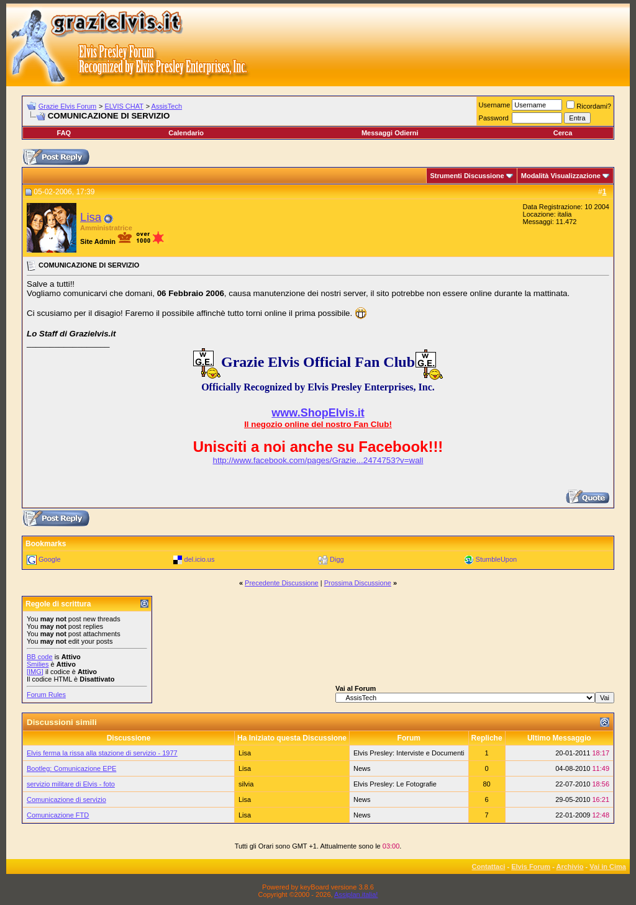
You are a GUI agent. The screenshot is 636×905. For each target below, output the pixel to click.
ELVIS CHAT (123, 106)
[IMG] (35, 671)
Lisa (90, 216)
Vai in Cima (607, 866)
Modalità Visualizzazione (561, 175)
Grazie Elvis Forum (68, 106)
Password (494, 118)
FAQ (64, 133)
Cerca (563, 133)
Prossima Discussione (357, 583)
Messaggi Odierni (390, 133)
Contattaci (489, 866)
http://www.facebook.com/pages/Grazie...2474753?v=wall (318, 460)
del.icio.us (199, 559)
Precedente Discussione (282, 583)
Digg (337, 559)
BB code (40, 656)
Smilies (37, 664)
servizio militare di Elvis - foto (71, 784)
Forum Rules (46, 694)
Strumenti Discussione (467, 175)
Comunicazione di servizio (66, 799)
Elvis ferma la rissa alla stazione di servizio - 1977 (102, 753)
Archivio (570, 866)
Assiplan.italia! (356, 894)
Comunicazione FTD (58, 815)
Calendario (186, 133)
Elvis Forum (530, 866)
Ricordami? (588, 106)
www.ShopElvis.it (317, 413)
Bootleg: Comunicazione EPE (71, 768)
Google (49, 559)
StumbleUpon (496, 559)
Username (495, 105)
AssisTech (167, 106)
